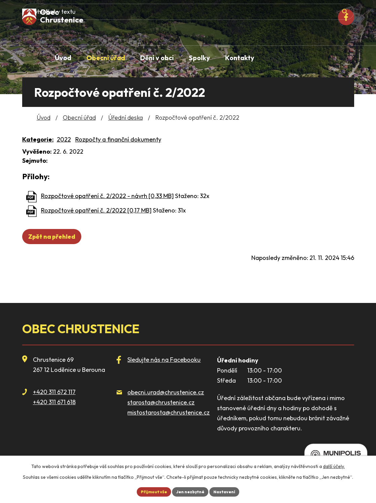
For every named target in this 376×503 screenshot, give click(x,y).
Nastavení (229, 491)
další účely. (334, 465)
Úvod (43, 117)
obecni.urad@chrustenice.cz (165, 392)
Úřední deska (125, 117)
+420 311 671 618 (54, 402)
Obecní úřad (79, 117)
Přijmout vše (149, 491)
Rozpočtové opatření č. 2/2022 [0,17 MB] (96, 210)
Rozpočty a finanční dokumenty (118, 139)
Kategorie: (38, 139)
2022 (64, 139)
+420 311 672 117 (54, 392)
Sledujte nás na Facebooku (164, 359)
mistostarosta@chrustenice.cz (168, 412)
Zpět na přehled (54, 236)
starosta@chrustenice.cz (161, 402)
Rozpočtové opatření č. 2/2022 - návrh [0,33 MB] (107, 196)
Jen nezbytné (191, 491)
